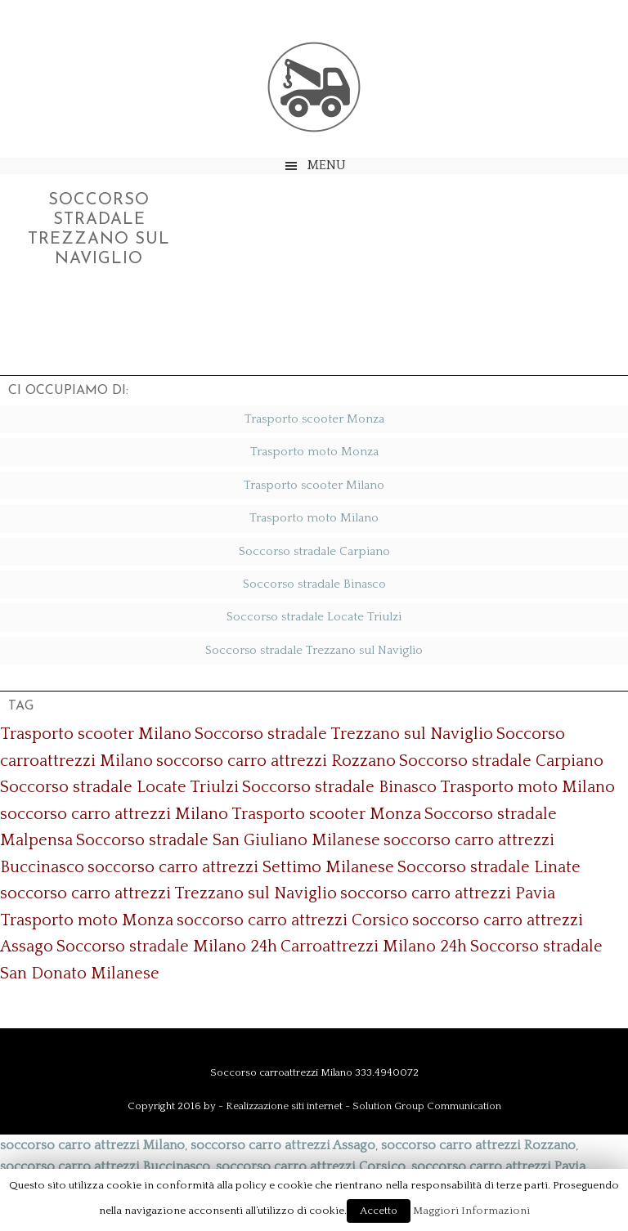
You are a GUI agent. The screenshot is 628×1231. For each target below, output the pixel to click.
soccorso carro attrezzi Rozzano (276, 761)
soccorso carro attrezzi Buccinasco (105, 1166)
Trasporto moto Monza (314, 452)
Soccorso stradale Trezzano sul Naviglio (314, 650)
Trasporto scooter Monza (314, 419)
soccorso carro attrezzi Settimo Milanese (240, 867)
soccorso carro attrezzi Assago (283, 1145)
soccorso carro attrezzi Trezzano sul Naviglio (168, 893)
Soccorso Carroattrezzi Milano (314, 87)
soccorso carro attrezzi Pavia (447, 893)
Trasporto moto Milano (314, 518)
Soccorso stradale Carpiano (314, 551)
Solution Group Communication (426, 1106)
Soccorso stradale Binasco (314, 584)
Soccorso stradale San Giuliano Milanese (228, 840)
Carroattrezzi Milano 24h (373, 947)
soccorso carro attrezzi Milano (114, 814)
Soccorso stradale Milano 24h (166, 947)
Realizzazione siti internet (284, 1106)
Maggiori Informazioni (471, 1210)
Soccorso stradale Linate (489, 867)
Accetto (378, 1210)
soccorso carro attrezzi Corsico (293, 920)
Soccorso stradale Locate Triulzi (314, 617)
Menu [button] (326, 165)
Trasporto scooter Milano (314, 485)
